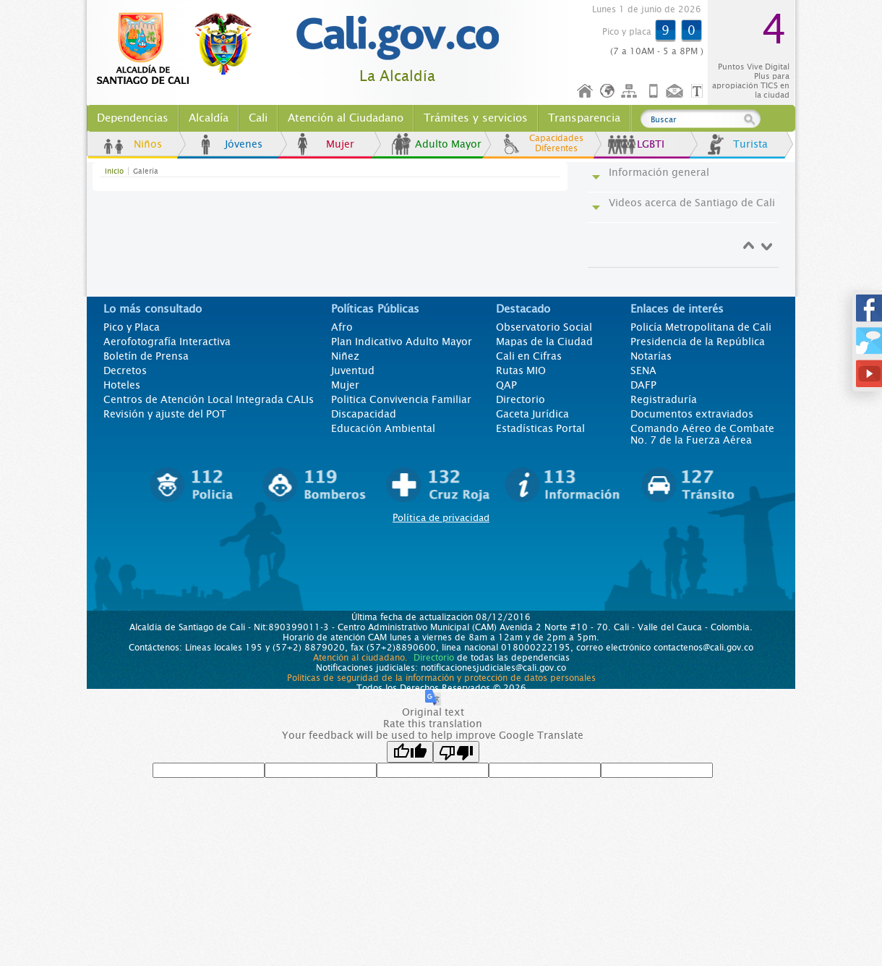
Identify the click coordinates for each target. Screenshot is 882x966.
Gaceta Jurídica (532, 414)
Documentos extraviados (691, 414)
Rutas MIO (521, 370)
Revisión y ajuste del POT (164, 414)
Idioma (608, 91)
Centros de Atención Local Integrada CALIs (208, 399)
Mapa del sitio (631, 91)
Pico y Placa (131, 327)
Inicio (585, 91)
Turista (750, 144)
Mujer (340, 144)
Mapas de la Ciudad (544, 341)
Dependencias (132, 117)
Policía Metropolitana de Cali (700, 327)
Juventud (352, 370)
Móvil (653, 91)
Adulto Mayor (448, 144)
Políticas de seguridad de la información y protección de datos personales (441, 678)
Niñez (345, 356)
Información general (659, 172)
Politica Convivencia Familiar (401, 399)
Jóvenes (243, 144)
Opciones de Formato (699, 91)
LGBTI (650, 144)
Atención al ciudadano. (360, 658)
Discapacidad (363, 414)
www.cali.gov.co (180, 49)
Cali (258, 117)
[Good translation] (410, 752)
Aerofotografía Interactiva (167, 341)
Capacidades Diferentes (556, 143)
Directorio (520, 399)
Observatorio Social (544, 327)
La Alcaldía (397, 76)
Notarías (651, 356)
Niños (148, 144)
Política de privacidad (441, 517)
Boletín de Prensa (146, 356)
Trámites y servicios (476, 117)
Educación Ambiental (383, 428)
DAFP (643, 385)
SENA (643, 370)
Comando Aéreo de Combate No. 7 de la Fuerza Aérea (702, 434)
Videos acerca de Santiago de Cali (692, 202)
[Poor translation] (456, 752)
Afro (342, 327)
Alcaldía (208, 117)
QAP (506, 385)
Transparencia (584, 117)
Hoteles (121, 385)
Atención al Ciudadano (345, 117)
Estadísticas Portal (540, 428)
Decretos (125, 370)
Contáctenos (676, 91)
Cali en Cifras (529, 356)
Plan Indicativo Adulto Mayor (401, 341)
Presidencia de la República (697, 341)
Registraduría (663, 399)
